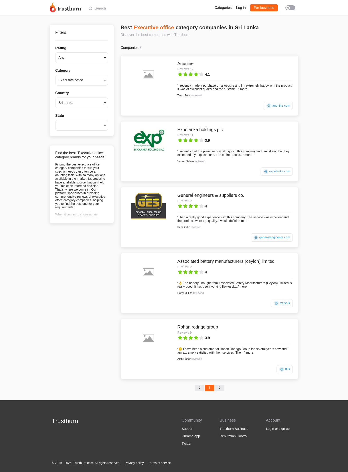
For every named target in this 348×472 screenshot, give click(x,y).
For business (264, 8)
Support (188, 428)
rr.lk (284, 369)
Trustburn (65, 421)
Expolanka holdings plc (200, 129)
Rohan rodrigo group (197, 327)
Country (62, 93)
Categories (222, 8)
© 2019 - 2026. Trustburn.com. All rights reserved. (86, 463)
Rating (60, 48)
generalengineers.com (271, 237)
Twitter (187, 443)
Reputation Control (233, 436)
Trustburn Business (234, 428)
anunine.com (278, 105)
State (59, 116)
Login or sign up (278, 428)
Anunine (185, 63)
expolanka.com (276, 171)
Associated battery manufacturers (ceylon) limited (226, 261)
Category (63, 70)
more (243, 89)
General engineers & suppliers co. (210, 195)
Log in (241, 8)
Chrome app (191, 436)
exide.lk (282, 303)
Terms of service (159, 463)
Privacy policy (134, 463)
